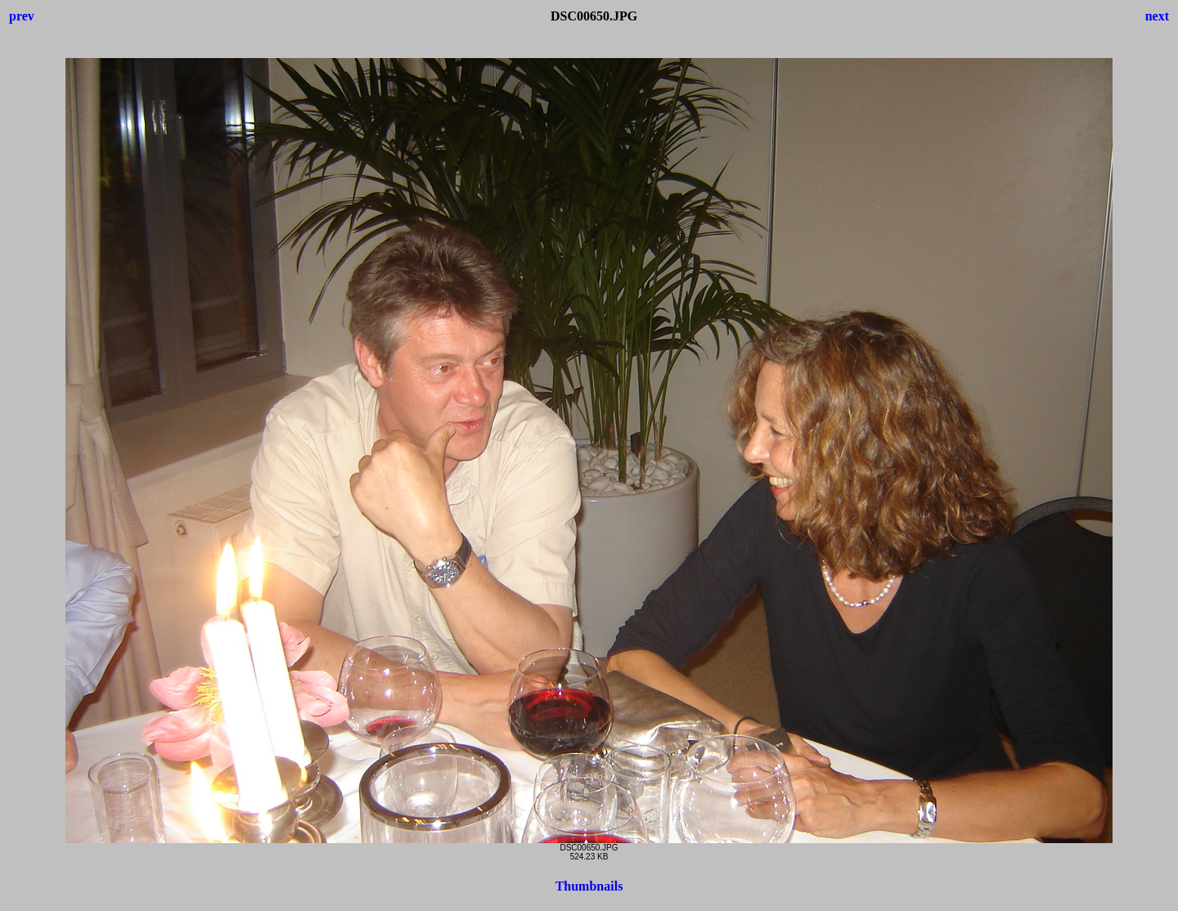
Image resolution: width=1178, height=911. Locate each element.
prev (21, 16)
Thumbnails (589, 886)
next (1157, 16)
